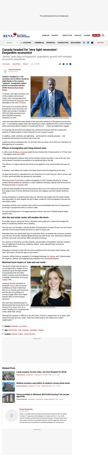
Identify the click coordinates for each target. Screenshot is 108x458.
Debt (19, 330)
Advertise (45, 35)
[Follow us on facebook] (85, 42)
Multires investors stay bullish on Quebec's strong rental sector (43, 383)
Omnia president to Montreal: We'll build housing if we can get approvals (42, 395)
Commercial (39, 43)
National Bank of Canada (14, 185)
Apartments (39, 399)
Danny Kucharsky (15, 69)
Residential (50, 43)
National (25, 64)
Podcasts (77, 35)
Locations (26, 43)
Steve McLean (20, 375)
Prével (12, 286)
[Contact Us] (93, 42)
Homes (38, 386)
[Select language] (12, 43)
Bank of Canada (21, 152)
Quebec (20, 334)
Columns (87, 35)
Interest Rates (16, 64)
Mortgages (33, 330)
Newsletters (67, 35)
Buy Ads (100, 43)
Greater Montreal (29, 334)
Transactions (63, 43)
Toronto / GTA (47, 375)
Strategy (41, 330)
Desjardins (20, 100)
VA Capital (51, 256)
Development (76, 43)
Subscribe (96, 35)
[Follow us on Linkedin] (89, 42)
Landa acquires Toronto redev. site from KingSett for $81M (41, 372)
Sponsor (54, 35)
